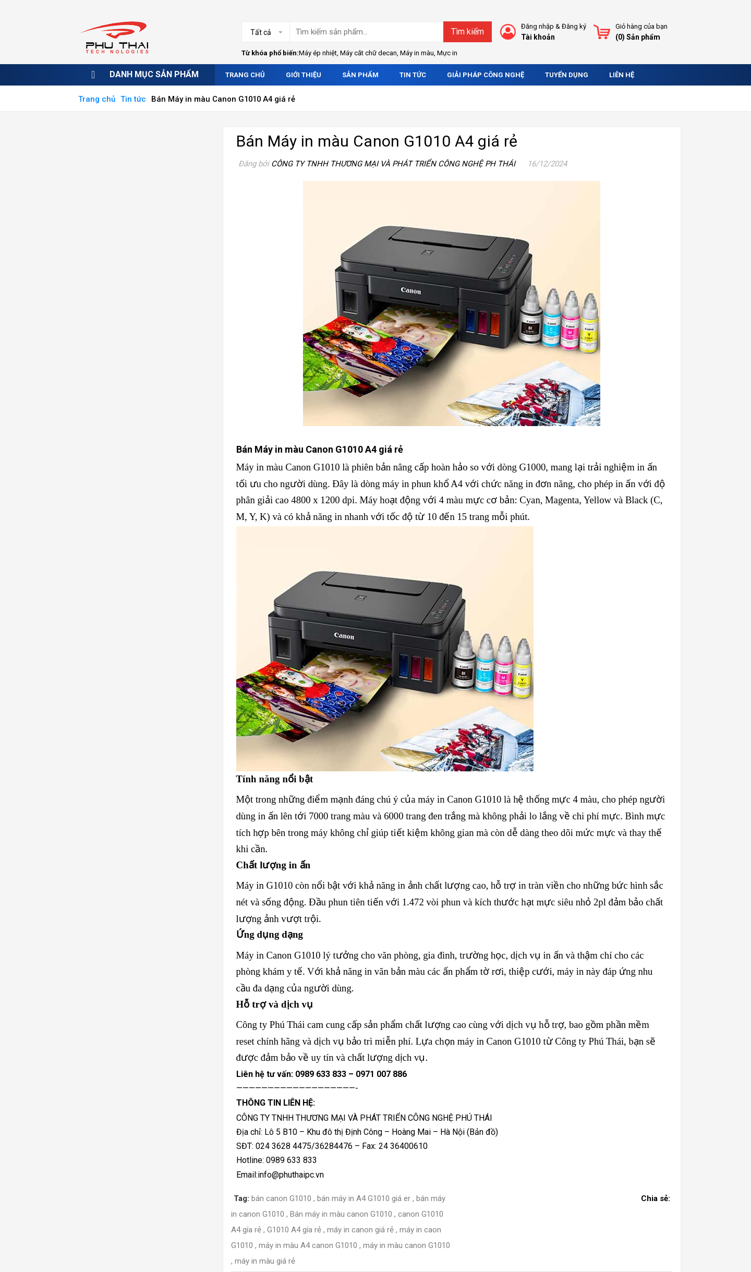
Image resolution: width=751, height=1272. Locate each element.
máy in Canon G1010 (499, 1041)
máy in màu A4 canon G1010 (308, 1245)
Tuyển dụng (566, 75)
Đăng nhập (537, 26)
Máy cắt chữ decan (368, 53)
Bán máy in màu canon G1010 (341, 1214)
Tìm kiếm (467, 32)
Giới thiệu (303, 75)
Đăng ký (574, 26)
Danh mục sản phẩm (154, 74)
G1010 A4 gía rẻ (294, 1229)
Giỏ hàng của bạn (641, 26)
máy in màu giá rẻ (265, 1261)
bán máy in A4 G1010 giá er (363, 1198)
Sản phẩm (360, 75)
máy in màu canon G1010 (406, 1245)
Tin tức (412, 75)
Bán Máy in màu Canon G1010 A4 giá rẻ (377, 141)
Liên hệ (621, 75)
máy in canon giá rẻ (360, 1229)
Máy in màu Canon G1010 (288, 467)
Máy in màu (417, 53)
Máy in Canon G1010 (278, 955)
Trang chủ (245, 75)
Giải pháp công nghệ (485, 75)
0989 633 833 (320, 1074)
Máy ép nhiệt (318, 53)
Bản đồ (482, 1132)
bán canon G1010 (281, 1198)
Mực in (447, 53)
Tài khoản (538, 37)
